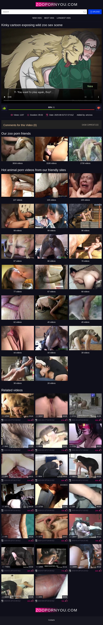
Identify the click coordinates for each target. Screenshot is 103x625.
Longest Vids (64, 18)
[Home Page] (51, 4)
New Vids (37, 18)
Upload (95, 12)
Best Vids (49, 18)
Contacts (51, 620)
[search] (44, 11)
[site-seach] (84, 11)
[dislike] (99, 108)
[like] (4, 108)
